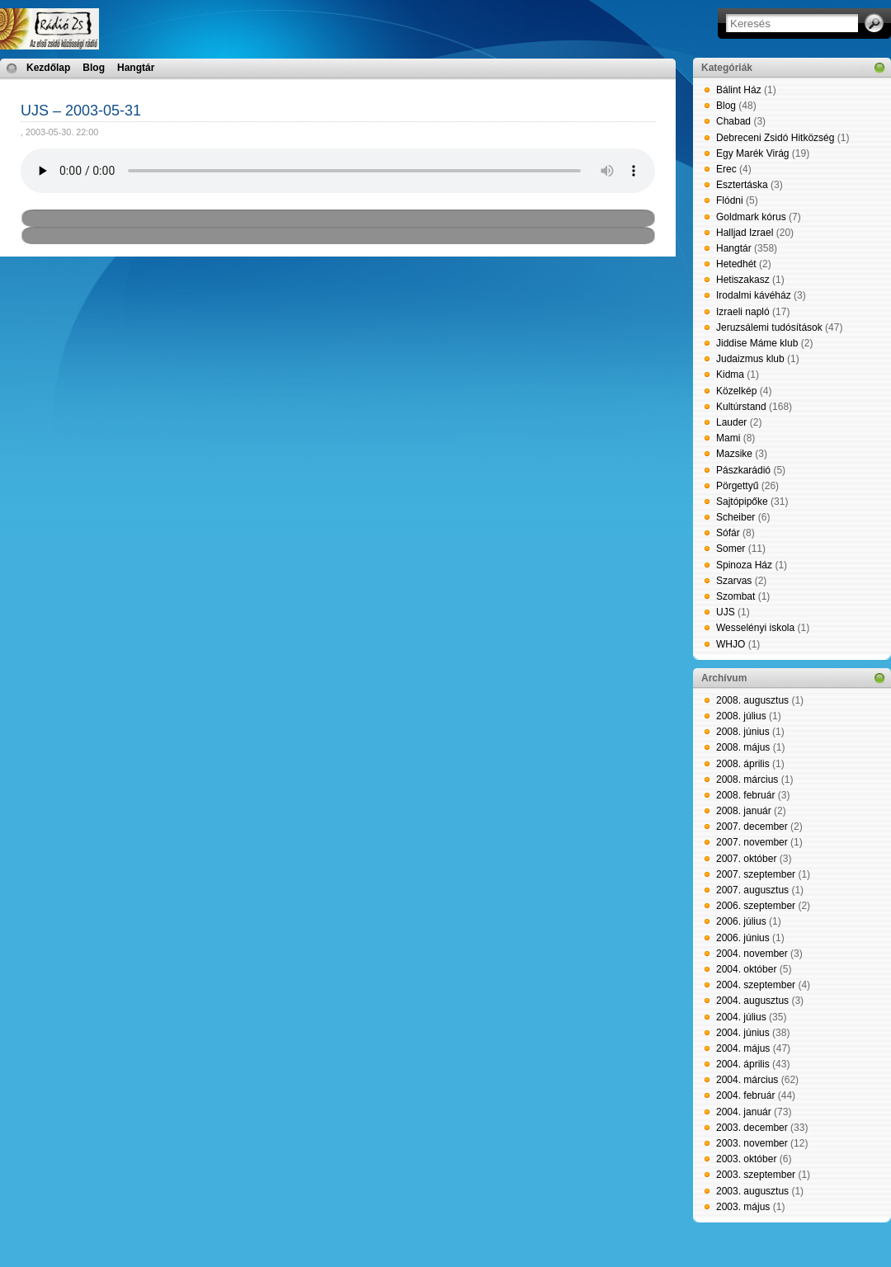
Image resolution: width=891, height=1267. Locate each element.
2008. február (745, 795)
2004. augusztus (752, 1000)
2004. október (746, 969)
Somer (730, 548)
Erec (726, 169)
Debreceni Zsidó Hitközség (775, 138)
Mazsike (734, 453)
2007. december (752, 826)
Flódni (729, 200)
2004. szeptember (755, 985)
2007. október (746, 858)
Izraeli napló (743, 312)
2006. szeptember (755, 905)
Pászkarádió (743, 470)
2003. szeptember (755, 1174)
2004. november (752, 953)
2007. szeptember (755, 874)
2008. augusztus (752, 700)
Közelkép (736, 391)
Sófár (728, 533)
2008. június (743, 731)
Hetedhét (736, 264)
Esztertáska (742, 185)
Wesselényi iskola (755, 628)
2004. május (743, 1048)
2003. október (746, 1159)
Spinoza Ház (744, 565)
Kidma (730, 374)
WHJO (730, 644)
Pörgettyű (737, 486)
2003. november (752, 1143)
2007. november (752, 842)
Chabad (733, 121)
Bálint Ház (738, 90)
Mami (728, 438)
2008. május (743, 747)
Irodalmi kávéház (753, 295)
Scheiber (735, 517)
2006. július (741, 921)
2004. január (743, 1112)
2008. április (743, 764)
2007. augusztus (752, 890)
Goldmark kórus (751, 217)
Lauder (731, 422)
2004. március (747, 1080)
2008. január (743, 811)
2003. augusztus (752, 1191)
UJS (725, 612)
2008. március (747, 779)
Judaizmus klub (750, 359)
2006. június (743, 938)
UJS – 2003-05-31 (81, 110)
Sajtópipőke (742, 501)
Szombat (735, 596)
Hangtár (135, 67)
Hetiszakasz (743, 279)
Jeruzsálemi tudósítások (769, 327)
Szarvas (734, 580)
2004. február (745, 1095)
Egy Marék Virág (752, 153)
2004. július (741, 1017)
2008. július (741, 716)
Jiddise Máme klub (757, 343)
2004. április (743, 1064)
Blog (93, 67)
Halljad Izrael (744, 232)
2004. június (743, 1033)
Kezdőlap (48, 67)
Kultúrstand (741, 406)
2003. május (743, 1207)
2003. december (752, 1127)
